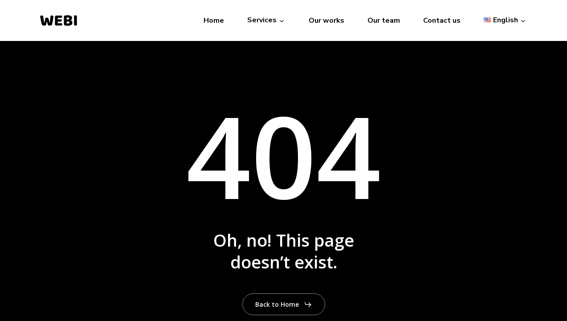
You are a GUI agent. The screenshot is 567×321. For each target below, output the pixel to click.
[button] (283, 304)
